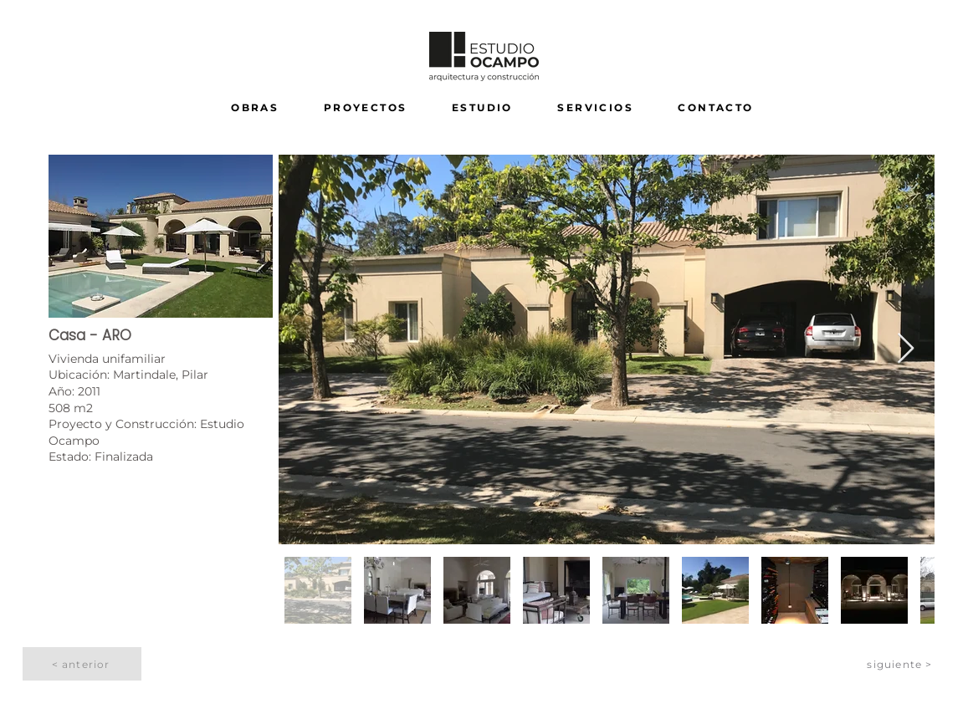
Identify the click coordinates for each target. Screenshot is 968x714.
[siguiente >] (901, 664)
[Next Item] (905, 349)
